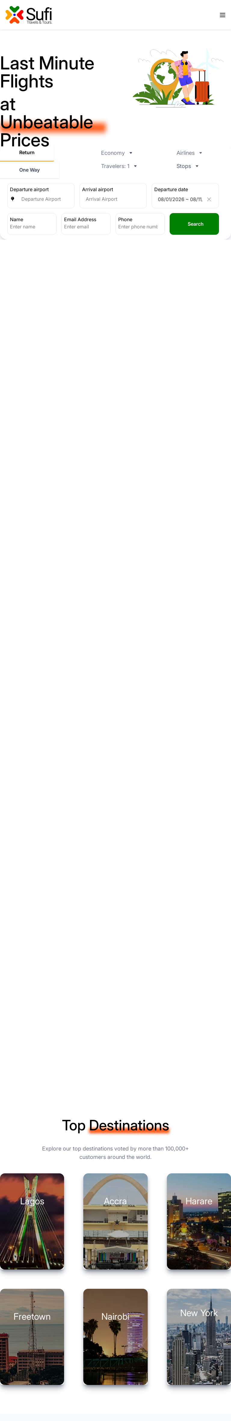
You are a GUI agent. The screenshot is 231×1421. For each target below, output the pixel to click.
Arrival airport (97, 189)
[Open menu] (222, 15)
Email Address (80, 219)
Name (16, 219)
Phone (125, 219)
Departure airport (29, 189)
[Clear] (209, 199)
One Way (29, 170)
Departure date (171, 189)
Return (27, 152)
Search (196, 224)
